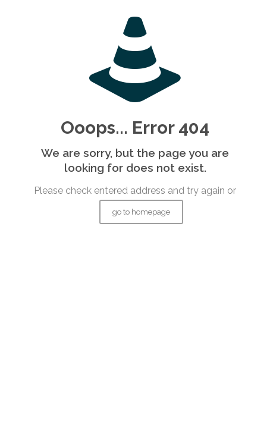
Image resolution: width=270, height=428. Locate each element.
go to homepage (141, 211)
